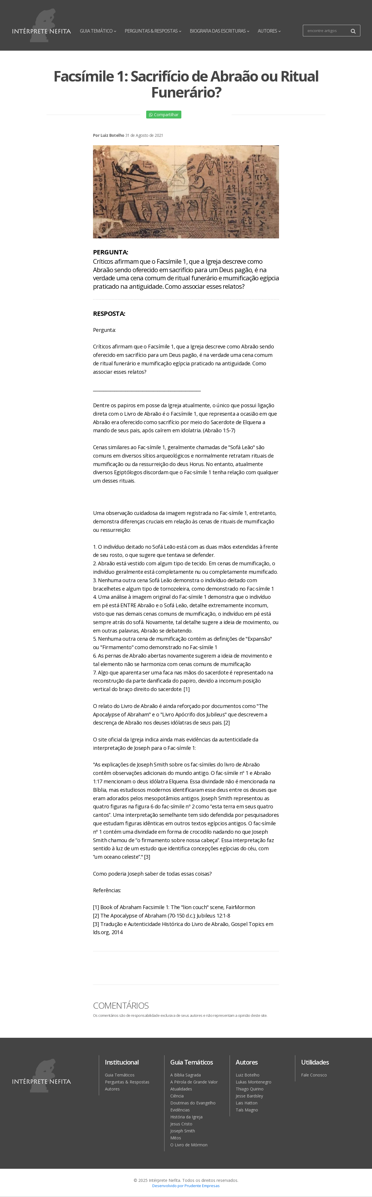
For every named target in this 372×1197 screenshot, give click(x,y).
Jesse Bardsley (249, 1096)
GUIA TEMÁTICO (98, 31)
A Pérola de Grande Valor (194, 1082)
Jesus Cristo (181, 1124)
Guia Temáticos (120, 1075)
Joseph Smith (182, 1131)
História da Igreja (186, 1117)
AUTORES (269, 31)
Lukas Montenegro (253, 1082)
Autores (112, 1089)
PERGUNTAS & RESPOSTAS (153, 31)
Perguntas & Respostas (127, 1082)
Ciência (177, 1096)
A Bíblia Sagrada (185, 1075)
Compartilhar (163, 114)
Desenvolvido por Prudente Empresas (186, 1185)
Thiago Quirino (250, 1089)
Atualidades (181, 1089)
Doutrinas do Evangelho (193, 1103)
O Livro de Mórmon (189, 1145)
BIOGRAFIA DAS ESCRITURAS (219, 31)
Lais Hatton (246, 1103)
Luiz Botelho (248, 1075)
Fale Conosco (314, 1075)
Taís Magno (247, 1110)
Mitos (175, 1138)
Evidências (180, 1110)
